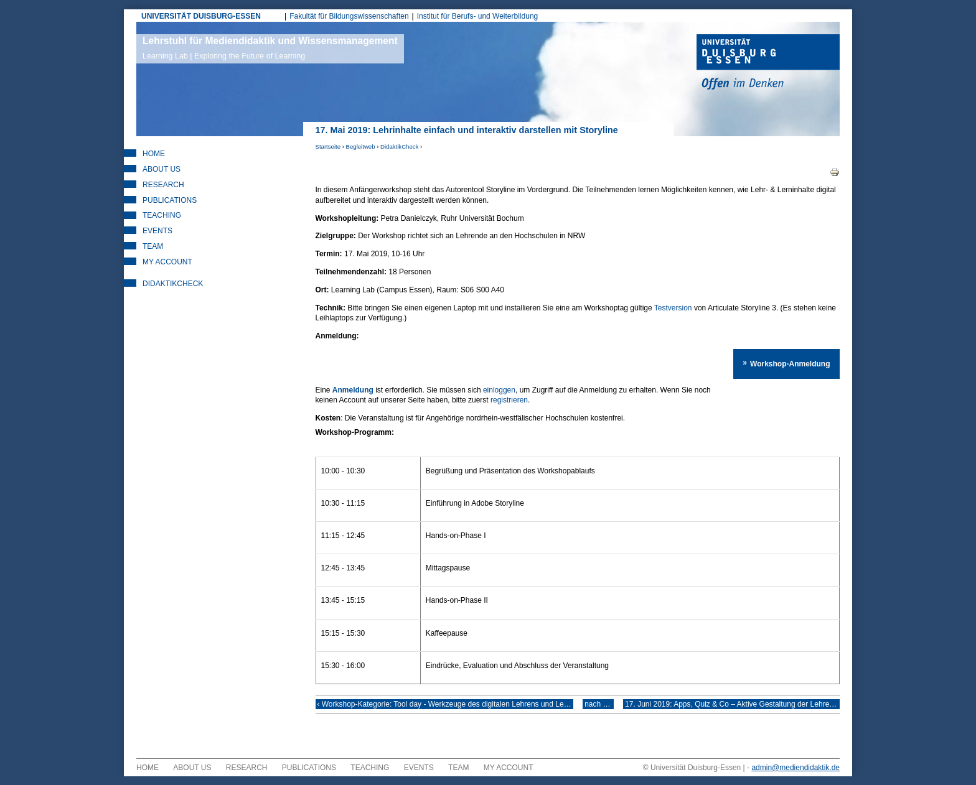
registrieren (397, 400)
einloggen (499, 390)
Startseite (328, 146)
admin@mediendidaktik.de (795, 776)
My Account (167, 262)
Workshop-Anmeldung (792, 361)
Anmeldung (352, 390)
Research (163, 184)
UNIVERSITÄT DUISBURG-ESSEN (201, 16)
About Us (162, 169)
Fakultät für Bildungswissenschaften (348, 16)
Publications (170, 200)
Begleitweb (360, 146)
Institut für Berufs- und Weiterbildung (477, 16)
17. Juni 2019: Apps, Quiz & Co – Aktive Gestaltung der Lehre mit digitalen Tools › (739, 708)
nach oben (601, 708)
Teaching (162, 215)
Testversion (673, 308)
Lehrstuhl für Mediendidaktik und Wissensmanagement (270, 47)
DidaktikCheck (399, 146)
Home (154, 153)
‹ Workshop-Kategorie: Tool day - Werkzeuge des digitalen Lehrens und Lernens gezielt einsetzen (445, 708)
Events (157, 230)
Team (153, 246)
